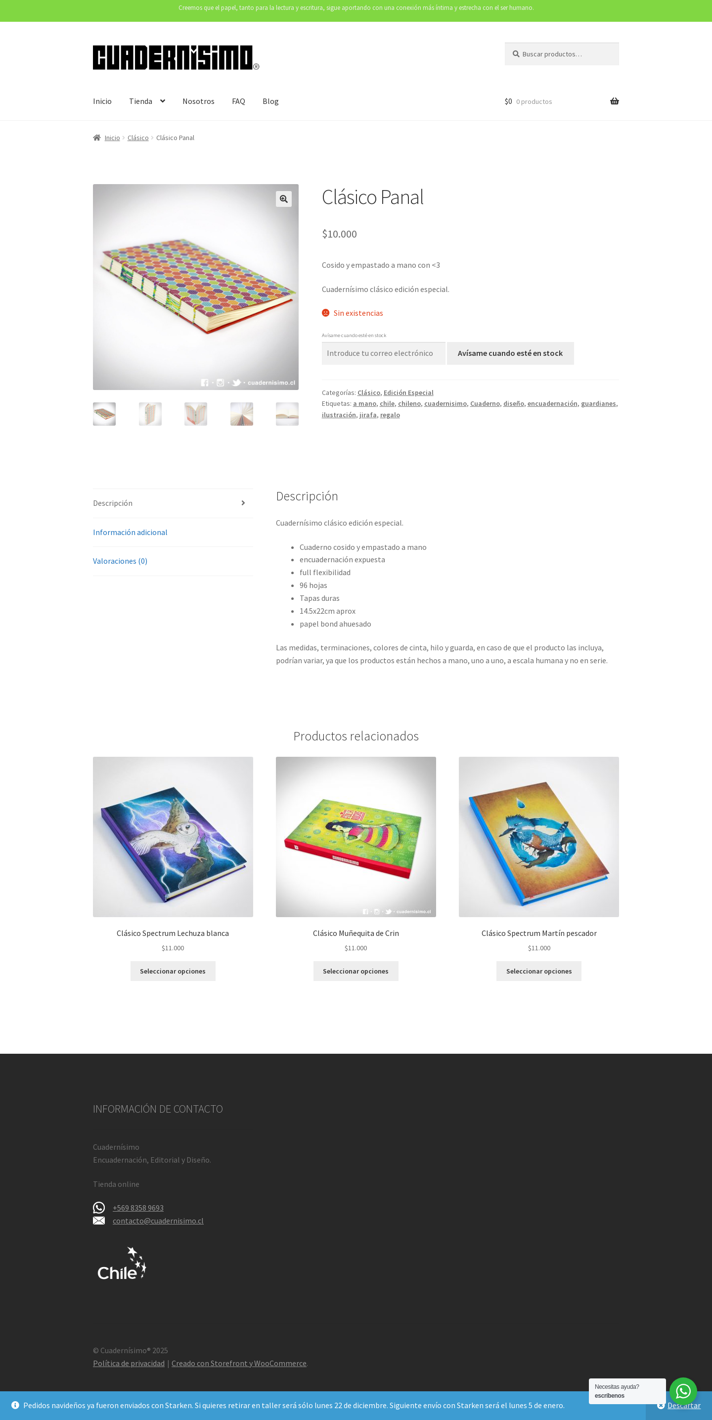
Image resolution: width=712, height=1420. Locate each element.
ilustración (339, 414)
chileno (409, 403)
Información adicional (130, 532)
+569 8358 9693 (138, 1208)
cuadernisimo (445, 403)
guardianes (598, 403)
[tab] (173, 503)
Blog (271, 101)
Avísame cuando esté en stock (510, 353)
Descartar (684, 1405)
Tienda (140, 101)
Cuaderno (485, 403)
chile (387, 403)
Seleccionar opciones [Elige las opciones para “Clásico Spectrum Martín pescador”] (539, 971)
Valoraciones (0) (120, 561)
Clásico (138, 137)
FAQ (238, 101)
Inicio (102, 101)
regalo (390, 414)
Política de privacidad (129, 1363)
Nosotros (198, 101)
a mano (364, 403)
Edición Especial (409, 392)
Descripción (113, 503)
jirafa (368, 414)
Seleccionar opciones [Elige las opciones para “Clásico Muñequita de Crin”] (356, 971)
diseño (513, 403)
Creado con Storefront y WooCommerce (239, 1363)
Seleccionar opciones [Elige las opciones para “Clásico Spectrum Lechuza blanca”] (173, 971)
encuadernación (553, 403)
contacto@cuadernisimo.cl (158, 1220)
